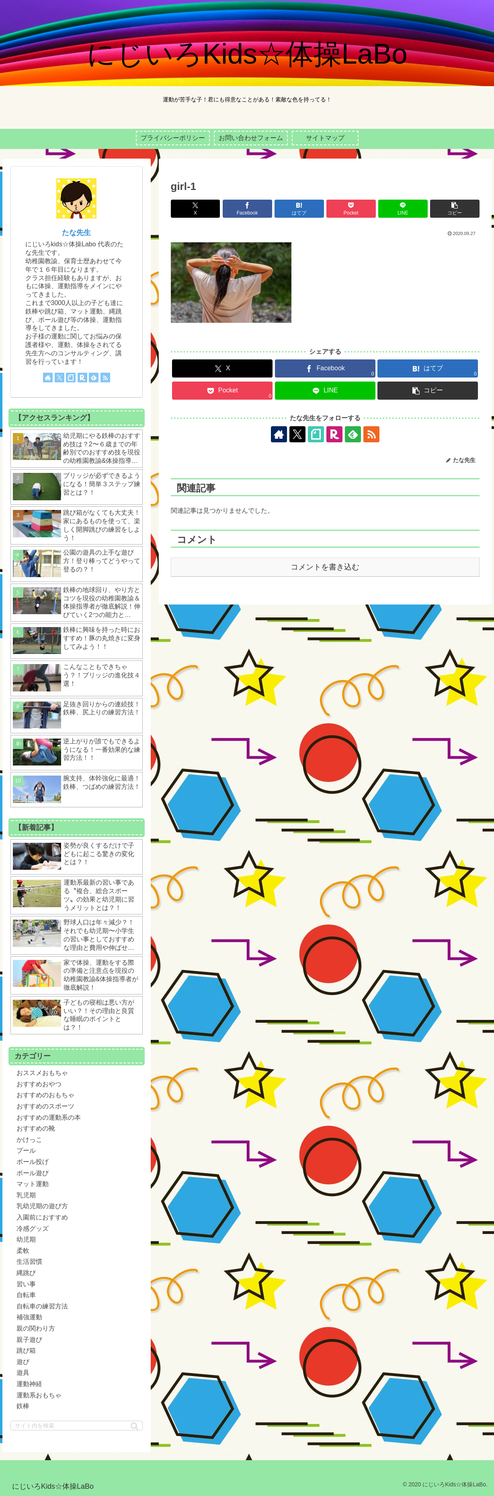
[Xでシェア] (195, 209)
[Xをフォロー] (297, 434)
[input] (76, 1425)
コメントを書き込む (325, 567)
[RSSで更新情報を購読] (371, 434)
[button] (455, 209)
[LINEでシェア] (403, 209)
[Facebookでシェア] (247, 209)
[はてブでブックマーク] (299, 209)
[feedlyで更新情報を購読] (353, 434)
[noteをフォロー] (316, 434)
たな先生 (76, 233)
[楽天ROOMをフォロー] (334, 434)
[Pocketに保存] (351, 209)
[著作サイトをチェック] (279, 434)
